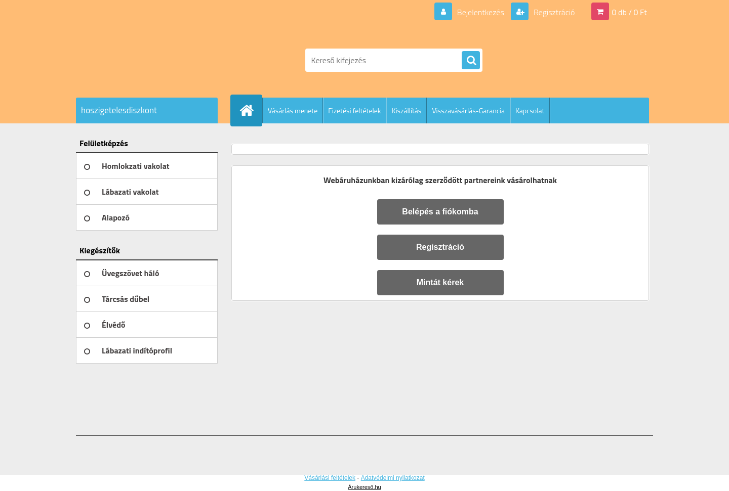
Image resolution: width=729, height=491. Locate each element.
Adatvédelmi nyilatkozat (393, 477)
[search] (471, 60)
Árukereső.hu (364, 487)
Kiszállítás (406, 110)
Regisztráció (553, 12)
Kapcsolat (530, 110)
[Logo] (145, 60)
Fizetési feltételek (354, 110)
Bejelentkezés (480, 12)
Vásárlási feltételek (329, 477)
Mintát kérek (440, 282)
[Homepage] (250, 110)
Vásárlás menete (292, 110)
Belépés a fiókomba (440, 211)
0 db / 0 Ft (629, 12)
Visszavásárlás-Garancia (468, 110)
